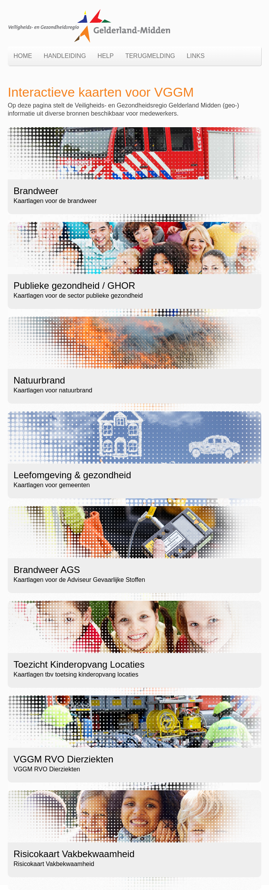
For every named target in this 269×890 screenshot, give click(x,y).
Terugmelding (150, 56)
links (195, 56)
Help (105, 56)
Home (23, 56)
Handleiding (65, 56)
